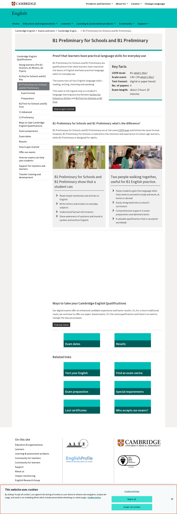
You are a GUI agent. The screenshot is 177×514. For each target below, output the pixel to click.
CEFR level (123, 130)
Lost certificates (76, 410)
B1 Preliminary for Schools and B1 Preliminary (33, 86)
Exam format (28, 93)
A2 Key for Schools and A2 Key (32, 78)
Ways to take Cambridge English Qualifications (31, 124)
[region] (88, 499)
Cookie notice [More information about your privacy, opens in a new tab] (94, 497)
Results (23, 141)
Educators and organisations (39, 23)
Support (142, 23)
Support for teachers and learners (32, 167)
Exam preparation (28, 130)
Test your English (76, 373)
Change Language (155, 3)
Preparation (27, 98)
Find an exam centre (129, 373)
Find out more (61, 324)
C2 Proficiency (26, 117)
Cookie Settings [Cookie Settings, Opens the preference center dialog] (131, 491)
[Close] (172, 499)
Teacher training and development (30, 176)
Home (16, 23)
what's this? (140, 73)
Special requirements (130, 391)
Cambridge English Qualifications (27, 58)
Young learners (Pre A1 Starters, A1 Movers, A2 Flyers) (31, 68)
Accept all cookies (132, 507)
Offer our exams (27, 152)
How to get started (29, 146)
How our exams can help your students (31, 159)
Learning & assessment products (94, 23)
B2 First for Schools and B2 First (33, 105)
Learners (66, 23)
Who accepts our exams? (132, 410)
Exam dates (25, 136)
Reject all (132, 499)
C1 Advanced (25, 112)
